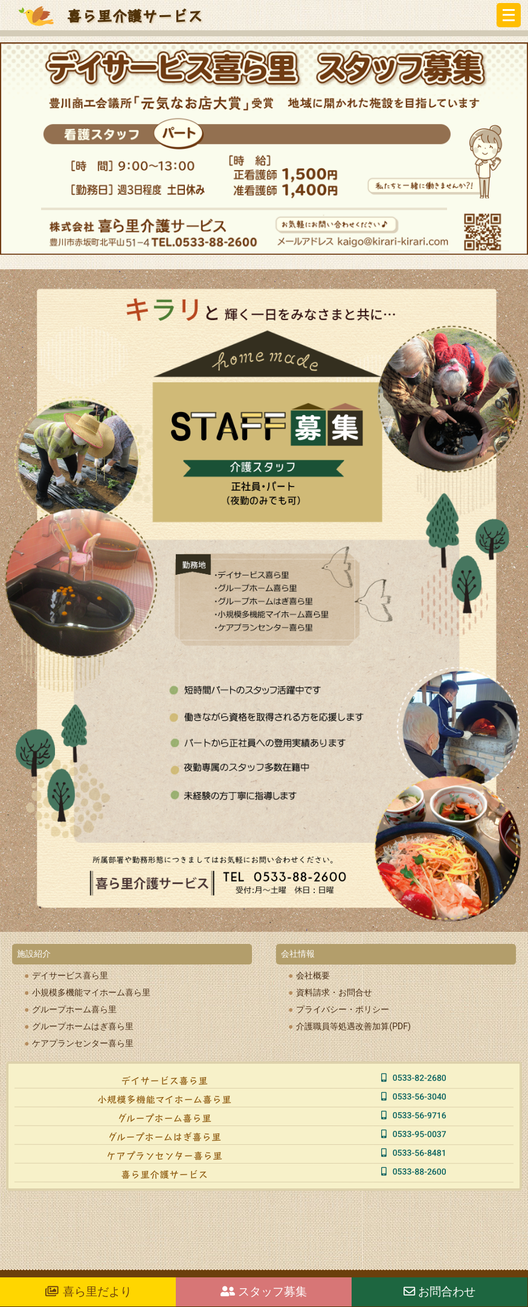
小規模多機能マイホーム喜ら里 (91, 992)
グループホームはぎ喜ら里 (83, 1026)
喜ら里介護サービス (134, 15)
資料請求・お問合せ (334, 992)
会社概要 (313, 975)
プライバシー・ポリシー (342, 1009)
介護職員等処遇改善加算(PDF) (353, 1026)
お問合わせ (439, 1292)
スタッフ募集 (264, 1292)
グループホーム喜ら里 (74, 1009)
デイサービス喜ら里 (70, 975)
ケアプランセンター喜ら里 (83, 1043)
